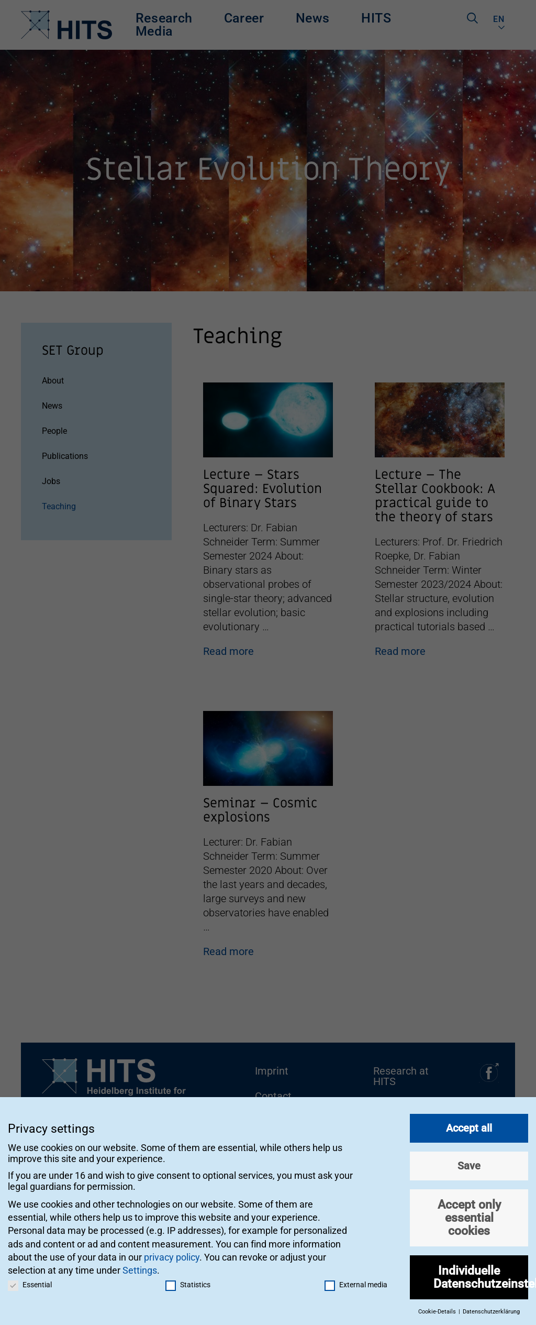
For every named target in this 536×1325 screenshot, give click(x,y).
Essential (30, 1281)
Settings (139, 1267)
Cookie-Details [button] (437, 1309)
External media (356, 1281)
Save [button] (469, 1162)
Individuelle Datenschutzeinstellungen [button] (480, 1274)
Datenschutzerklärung (491, 1309)
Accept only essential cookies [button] (469, 1214)
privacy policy (171, 1254)
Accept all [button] (469, 1125)
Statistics (187, 1281)
